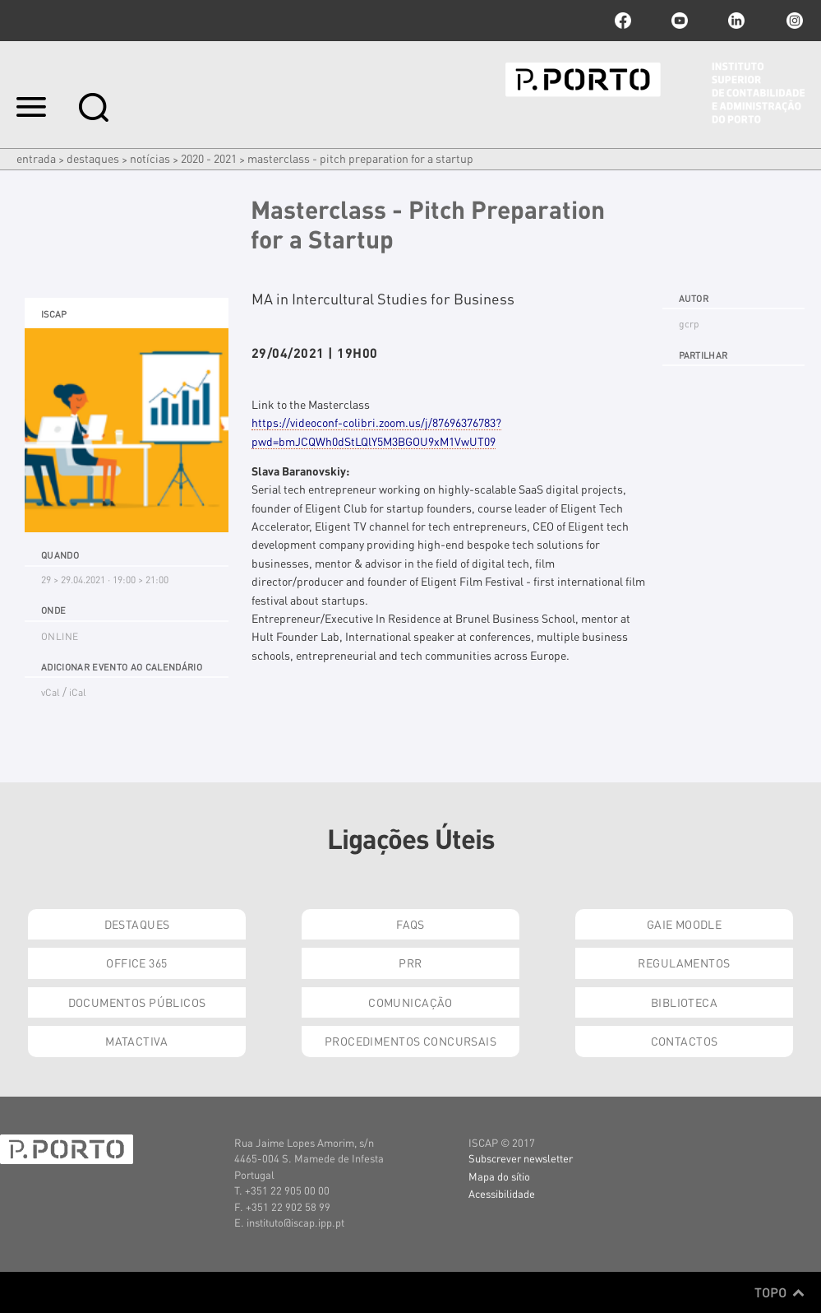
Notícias (150, 158)
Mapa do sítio (499, 1176)
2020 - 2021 (209, 158)
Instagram (793, 20)
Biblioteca (684, 1002)
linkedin (736, 20)
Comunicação (410, 1002)
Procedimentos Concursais (410, 1040)
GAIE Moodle (684, 923)
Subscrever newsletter (520, 1158)
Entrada (36, 158)
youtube (679, 20)
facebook (623, 20)
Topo (779, 1292)
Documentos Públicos (137, 1002)
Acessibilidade (501, 1193)
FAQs (410, 923)
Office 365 (136, 962)
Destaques (93, 158)
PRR (410, 962)
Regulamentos (684, 962)
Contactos (684, 1040)
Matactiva (136, 1040)
